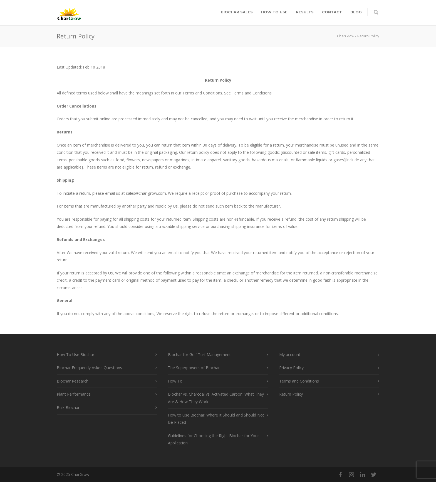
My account (289, 354)
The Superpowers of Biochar (194, 367)
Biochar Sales (237, 12)
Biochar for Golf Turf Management (199, 354)
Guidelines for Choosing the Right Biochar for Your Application (213, 439)
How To (175, 381)
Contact (332, 12)
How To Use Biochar (75, 354)
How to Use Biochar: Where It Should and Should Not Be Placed (216, 418)
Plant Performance (74, 394)
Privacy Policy (291, 367)
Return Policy (291, 394)
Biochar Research (72, 381)
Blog (356, 12)
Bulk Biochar (68, 407)
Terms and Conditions (299, 381)
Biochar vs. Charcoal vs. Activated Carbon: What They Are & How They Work (216, 397)
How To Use (274, 12)
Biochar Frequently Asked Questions (89, 367)
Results (305, 12)
